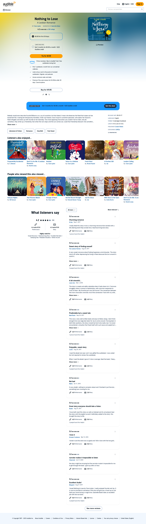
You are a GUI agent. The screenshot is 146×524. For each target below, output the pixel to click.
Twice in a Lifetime (80, 161)
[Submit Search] (142, 9)
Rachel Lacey (35, 166)
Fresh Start (100, 161)
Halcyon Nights (12, 198)
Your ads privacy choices (111, 518)
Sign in (139, 4)
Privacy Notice (69, 518)
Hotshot (54, 161)
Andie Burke (124, 200)
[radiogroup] (46, 43)
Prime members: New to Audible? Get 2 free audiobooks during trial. (49, 62)
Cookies (99, 518)
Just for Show (101, 198)
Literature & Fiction (15, 131)
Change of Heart (57, 198)
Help (118, 4)
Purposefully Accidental (15, 161)
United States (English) (127, 518)
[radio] (46, 36)
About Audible (39, 518)
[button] (43, 94)
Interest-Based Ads (81, 518)
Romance (29, 131)
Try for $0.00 (46, 56)
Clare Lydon (57, 163)
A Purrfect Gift (123, 161)
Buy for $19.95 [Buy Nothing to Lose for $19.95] (46, 90)
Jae (122, 163)
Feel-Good (50, 131)
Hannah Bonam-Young (83, 200)
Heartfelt (40, 131)
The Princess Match (36, 198)
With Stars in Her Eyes (126, 198)
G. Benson (12, 163)
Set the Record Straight (82, 198)
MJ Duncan (13, 200)
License (92, 518)
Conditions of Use (58, 518)
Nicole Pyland (103, 163)
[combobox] (125, 9)
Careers (48, 518)
